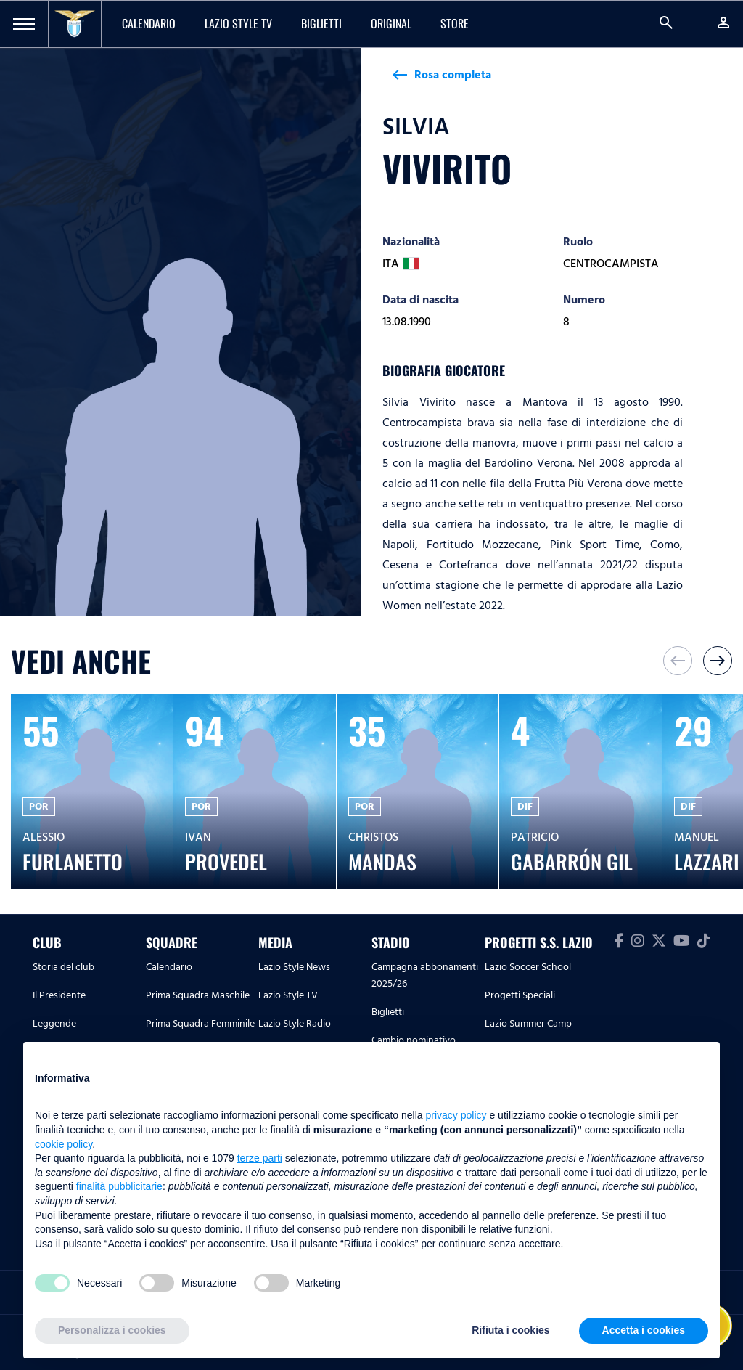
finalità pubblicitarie (119, 1186)
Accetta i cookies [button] (643, 1330)
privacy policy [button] (456, 1115)
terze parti (259, 1158)
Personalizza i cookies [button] (112, 1330)
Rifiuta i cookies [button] (510, 1330)
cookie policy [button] (63, 1144)
